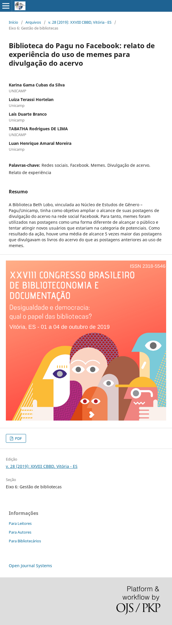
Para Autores (20, 532)
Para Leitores (20, 523)
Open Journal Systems (30, 565)
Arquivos (33, 22)
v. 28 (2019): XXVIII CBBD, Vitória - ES (79, 22)
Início (13, 22)
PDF (18, 438)
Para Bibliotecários (25, 541)
